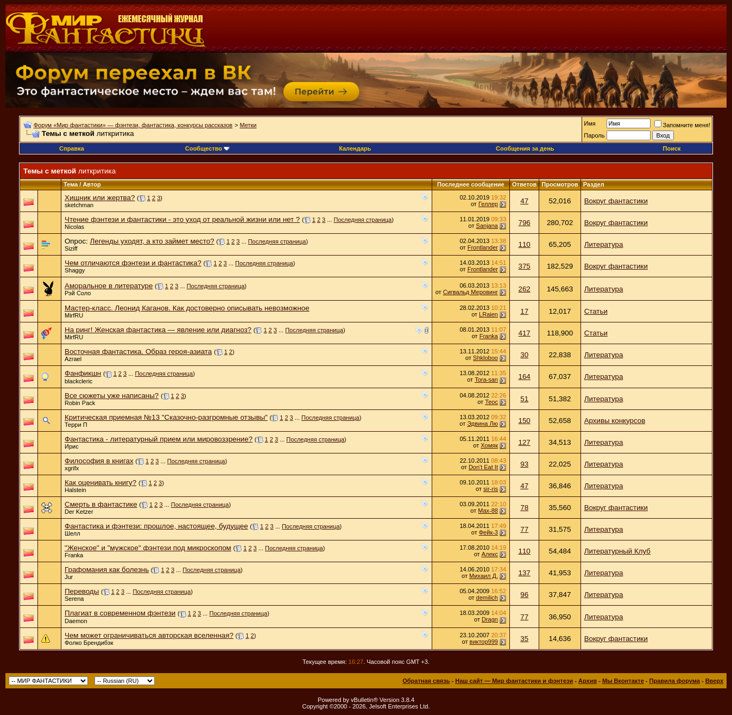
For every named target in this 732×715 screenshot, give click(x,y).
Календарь (355, 148)
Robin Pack (80, 403)
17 (524, 311)
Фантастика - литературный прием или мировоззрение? (159, 439)
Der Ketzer (79, 511)
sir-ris (490, 489)
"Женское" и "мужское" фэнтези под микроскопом (148, 548)
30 (524, 355)
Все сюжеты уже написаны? (112, 395)
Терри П (76, 424)
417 (525, 333)
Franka (488, 336)
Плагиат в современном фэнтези (120, 613)
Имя (589, 123)
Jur (69, 577)
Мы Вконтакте (623, 680)
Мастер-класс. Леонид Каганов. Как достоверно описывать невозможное (187, 308)
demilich (487, 597)
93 (524, 464)
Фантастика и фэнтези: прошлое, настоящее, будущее (156, 526)
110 (525, 244)
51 (524, 399)
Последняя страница (363, 219)
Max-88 (488, 510)
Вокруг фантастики (616, 201)
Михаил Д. (483, 576)
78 (524, 507)
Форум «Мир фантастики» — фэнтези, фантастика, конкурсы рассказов (133, 125)
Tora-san (486, 379)
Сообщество (207, 148)
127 (525, 442)
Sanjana (487, 225)
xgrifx (72, 468)
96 (524, 594)
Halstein (75, 490)
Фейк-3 (488, 532)
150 (525, 420)
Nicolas (74, 226)
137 (525, 573)
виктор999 (484, 641)
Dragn (490, 619)
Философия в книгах (99, 461)
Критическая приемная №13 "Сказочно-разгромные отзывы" (166, 417)
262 (525, 289)
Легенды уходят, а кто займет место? (152, 241)
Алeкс (490, 554)
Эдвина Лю (482, 423)
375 (525, 266)
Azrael (73, 359)
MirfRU (74, 315)
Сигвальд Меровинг (470, 292)
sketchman (79, 205)
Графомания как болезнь (107, 569)
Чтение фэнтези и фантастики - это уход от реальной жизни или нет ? (182, 219)
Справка (71, 148)
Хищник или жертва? (100, 198)
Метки (247, 125)
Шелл (72, 533)
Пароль (594, 135)
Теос (491, 402)
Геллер (488, 204)
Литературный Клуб (617, 551)
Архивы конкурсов (615, 420)
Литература (603, 244)
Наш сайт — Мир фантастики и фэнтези (514, 680)
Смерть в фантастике (101, 504)
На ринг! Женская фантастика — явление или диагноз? (158, 330)
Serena (74, 598)
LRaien (488, 314)
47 (524, 201)
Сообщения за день (525, 148)
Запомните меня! (682, 125)
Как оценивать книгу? (100, 482)
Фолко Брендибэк (89, 642)
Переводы (82, 591)
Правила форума (674, 680)
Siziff (71, 248)
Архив (587, 680)
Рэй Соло (78, 293)
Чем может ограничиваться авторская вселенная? (149, 635)
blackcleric (78, 381)
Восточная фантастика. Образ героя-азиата (138, 351)
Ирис (72, 446)
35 (524, 639)
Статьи (596, 311)
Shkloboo (485, 358)
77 (524, 529)
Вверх (714, 680)
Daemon (76, 621)
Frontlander (483, 247)
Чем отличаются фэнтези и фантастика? (133, 263)
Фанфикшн (83, 373)
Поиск (672, 148)
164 (525, 376)
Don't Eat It (483, 467)
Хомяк (489, 445)
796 (525, 223)
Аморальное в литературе (109, 286)
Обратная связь (426, 680)
